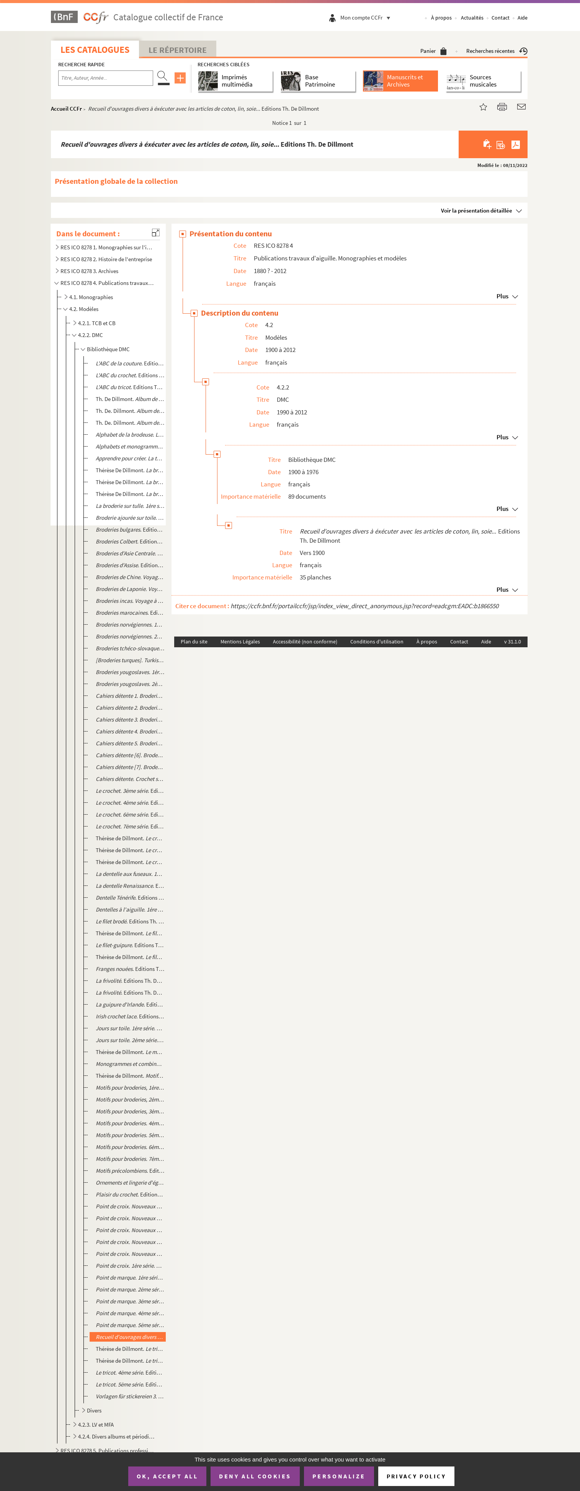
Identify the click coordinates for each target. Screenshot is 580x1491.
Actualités (472, 17)
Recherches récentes (497, 50)
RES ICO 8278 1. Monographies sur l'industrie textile (107, 247)
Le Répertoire (178, 49)
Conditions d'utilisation (377, 641)
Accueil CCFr (66, 108)
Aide (523, 17)
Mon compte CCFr (367, 17)
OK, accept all (167, 1476)
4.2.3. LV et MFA (96, 1424)
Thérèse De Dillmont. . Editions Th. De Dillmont (130, 482)
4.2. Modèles (83, 309)
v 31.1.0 (512, 641)
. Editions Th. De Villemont (130, 375)
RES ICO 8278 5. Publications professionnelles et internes (107, 1450)
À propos (441, 17)
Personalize (339, 1476)
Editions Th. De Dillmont (130, 434)
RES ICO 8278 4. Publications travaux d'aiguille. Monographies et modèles (107, 282)
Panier (433, 50)
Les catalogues (94, 50)
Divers (94, 1410)
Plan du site (194, 641)
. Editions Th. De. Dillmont (130, 446)
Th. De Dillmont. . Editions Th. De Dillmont (130, 399)
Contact (501, 17)
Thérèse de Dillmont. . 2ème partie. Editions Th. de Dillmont (130, 1075)
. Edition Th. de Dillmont (130, 672)
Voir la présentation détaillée (476, 210)
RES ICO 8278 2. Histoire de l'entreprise (106, 259)
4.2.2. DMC (90, 335)
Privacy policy (416, 1476)
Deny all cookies (255, 1476)
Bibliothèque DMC (108, 349)
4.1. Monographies (91, 297)
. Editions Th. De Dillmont (130, 387)
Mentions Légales (240, 641)
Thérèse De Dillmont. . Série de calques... (130, 470)
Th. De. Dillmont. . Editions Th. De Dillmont (130, 410)
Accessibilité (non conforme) (305, 641)
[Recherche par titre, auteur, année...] (105, 78)
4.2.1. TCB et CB (97, 323)
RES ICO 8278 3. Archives (89, 271)
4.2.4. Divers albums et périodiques (117, 1436)
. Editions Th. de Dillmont (130, 363)
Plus (502, 296)
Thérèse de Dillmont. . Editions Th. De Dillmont (130, 838)
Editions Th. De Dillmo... (130, 1336)
